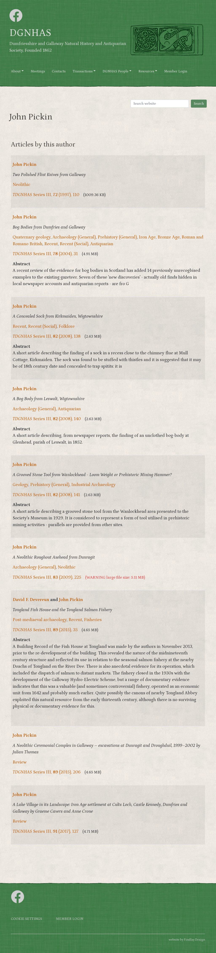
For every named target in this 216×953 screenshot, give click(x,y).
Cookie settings (26, 919)
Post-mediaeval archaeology (40, 619)
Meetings (38, 71)
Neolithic (21, 184)
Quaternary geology (32, 237)
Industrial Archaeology (93, 484)
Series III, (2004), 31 (45, 253)
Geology (20, 484)
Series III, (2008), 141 (46, 494)
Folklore (67, 326)
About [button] (16, 71)
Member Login (175, 71)
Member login (69, 919)
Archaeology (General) (74, 237)
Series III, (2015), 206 (47, 772)
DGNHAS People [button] (115, 71)
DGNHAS (30, 33)
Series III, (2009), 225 (47, 577)
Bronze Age (169, 237)
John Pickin (24, 164)
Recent (51, 243)
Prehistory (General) (117, 237)
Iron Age (147, 237)
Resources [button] (146, 71)
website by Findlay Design (187, 939)
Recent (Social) (74, 243)
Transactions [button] (83, 71)
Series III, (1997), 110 (46, 194)
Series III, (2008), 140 (47, 418)
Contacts (59, 71)
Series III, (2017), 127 (45, 831)
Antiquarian (101, 243)
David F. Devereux (31, 599)
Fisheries (93, 619)
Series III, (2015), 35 (45, 629)
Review (20, 762)
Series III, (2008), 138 (47, 336)
